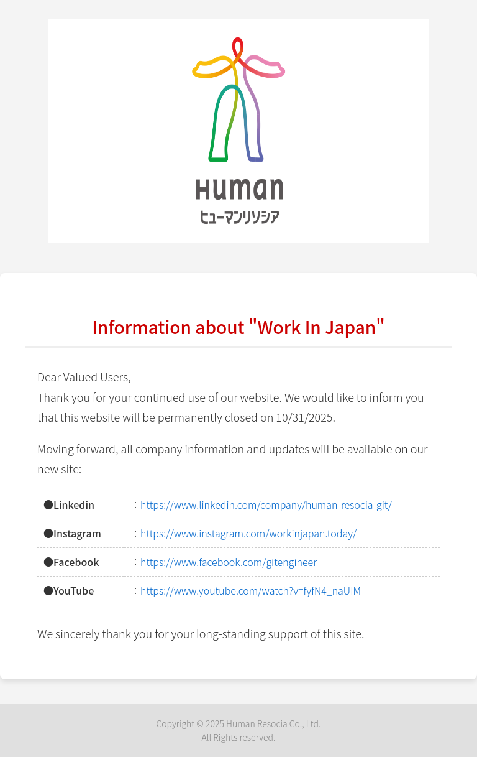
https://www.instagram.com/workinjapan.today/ (248, 533)
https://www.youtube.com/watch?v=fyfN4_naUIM (250, 590)
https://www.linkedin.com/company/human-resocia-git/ (266, 504)
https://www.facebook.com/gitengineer (228, 561)
